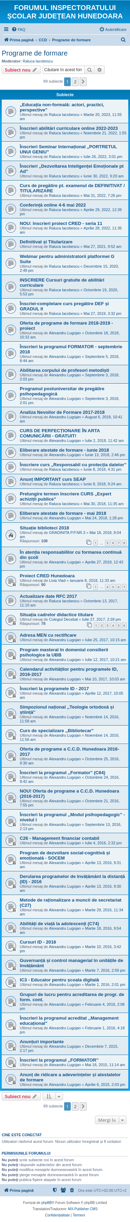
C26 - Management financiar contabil (59, 838)
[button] (83, 81)
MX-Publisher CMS (82, 1209)
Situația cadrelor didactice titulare (56, 614)
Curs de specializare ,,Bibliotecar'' (57, 730)
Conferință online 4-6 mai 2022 (53, 205)
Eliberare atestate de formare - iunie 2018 (64, 450)
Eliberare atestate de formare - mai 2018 (63, 513)
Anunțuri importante (42, 1041)
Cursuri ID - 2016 (38, 942)
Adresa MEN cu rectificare (48, 635)
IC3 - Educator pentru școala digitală (59, 979)
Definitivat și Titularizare (46, 241)
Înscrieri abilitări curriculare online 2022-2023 (69, 128)
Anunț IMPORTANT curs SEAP (53, 479)
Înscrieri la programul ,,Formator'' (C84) (62, 772)
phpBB (46, 1203)
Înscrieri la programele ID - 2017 (54, 688)
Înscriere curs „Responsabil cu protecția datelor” (73, 464)
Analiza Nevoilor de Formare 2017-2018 (62, 412)
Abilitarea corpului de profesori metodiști (64, 370)
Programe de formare (35, 53)
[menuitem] (18, 29)
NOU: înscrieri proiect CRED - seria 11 (61, 223)
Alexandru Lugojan (65, 333)
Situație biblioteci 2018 (44, 527)
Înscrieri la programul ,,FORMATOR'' (59, 1060)
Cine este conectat (22, 1135)
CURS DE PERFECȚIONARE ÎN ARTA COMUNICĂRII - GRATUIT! (60, 433)
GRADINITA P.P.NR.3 (67, 532)
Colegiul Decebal (63, 619)
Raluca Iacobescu (38, 61)
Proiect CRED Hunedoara (47, 575)
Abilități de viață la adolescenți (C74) (59, 923)
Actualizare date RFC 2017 (48, 596)
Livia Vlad (57, 580)
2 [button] (75, 81)
